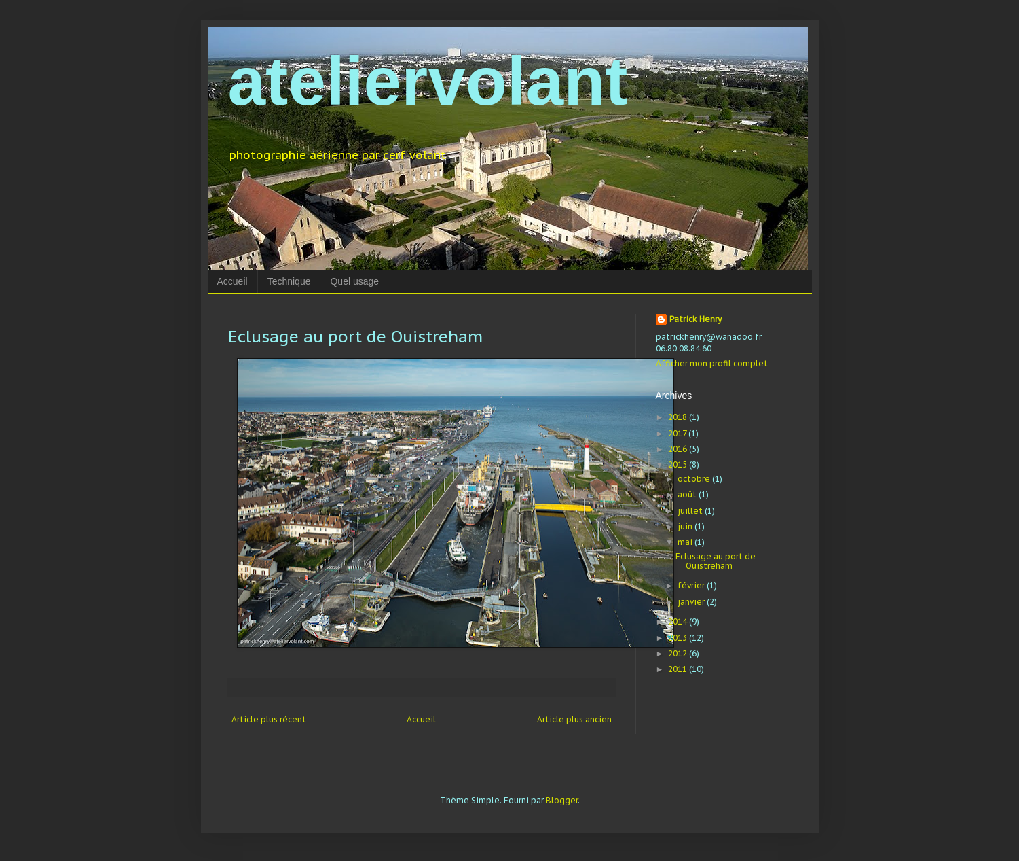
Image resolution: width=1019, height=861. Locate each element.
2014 (678, 621)
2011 (678, 669)
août (688, 494)
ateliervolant (428, 81)
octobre (695, 479)
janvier (692, 602)
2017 (678, 433)
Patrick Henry (695, 319)
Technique (289, 281)
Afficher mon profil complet (712, 363)
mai (686, 542)
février (692, 585)
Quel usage (354, 281)
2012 (678, 653)
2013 (678, 638)
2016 (678, 449)
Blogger (562, 800)
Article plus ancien (574, 719)
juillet (691, 511)
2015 (678, 464)
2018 (678, 417)
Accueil (232, 281)
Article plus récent (268, 719)
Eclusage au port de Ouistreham (715, 561)
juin (686, 526)
